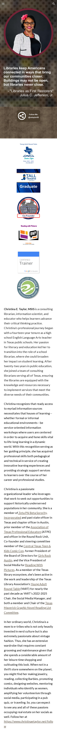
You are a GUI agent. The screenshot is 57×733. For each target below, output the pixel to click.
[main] (28, 518)
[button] (3, 3)
